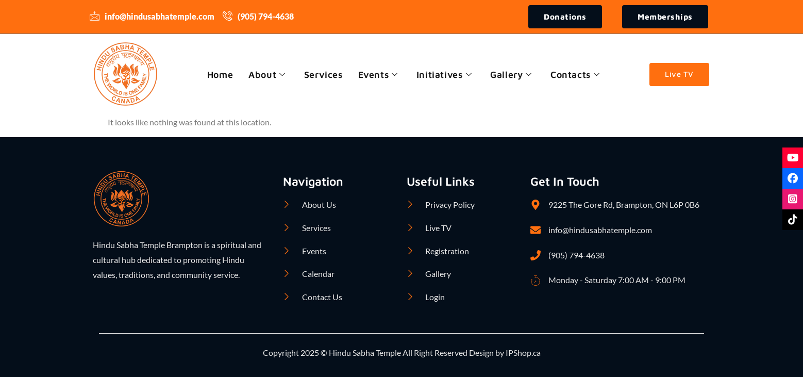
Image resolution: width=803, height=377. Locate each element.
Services (322, 74)
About (266, 74)
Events (378, 74)
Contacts (577, 74)
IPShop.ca (522, 353)
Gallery (512, 74)
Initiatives (445, 74)
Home (218, 74)
